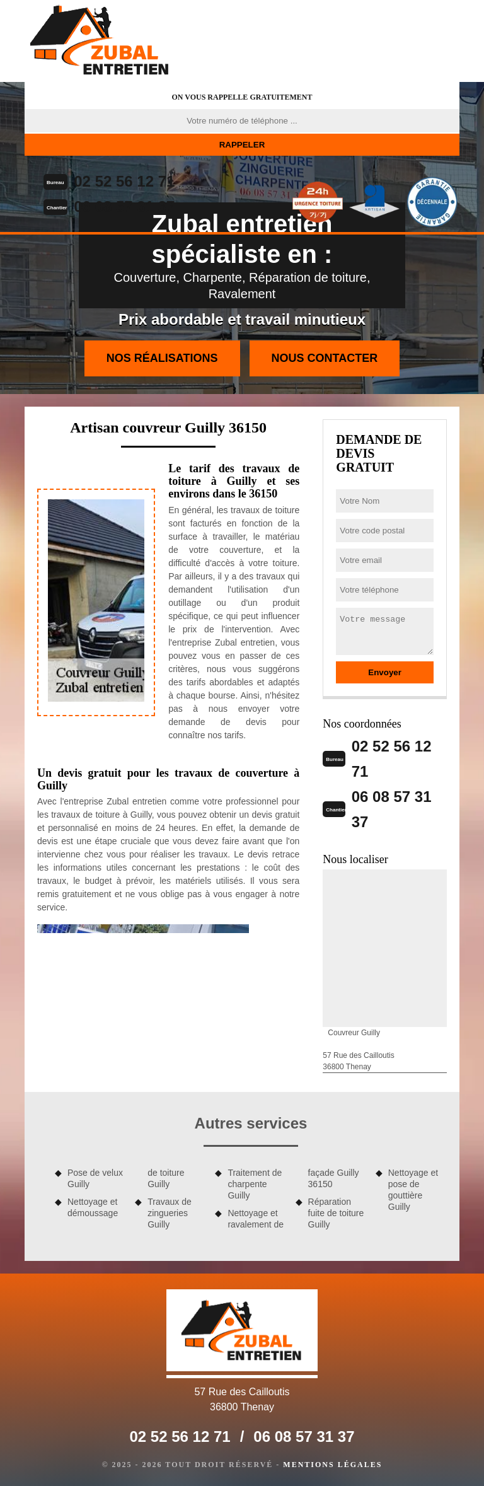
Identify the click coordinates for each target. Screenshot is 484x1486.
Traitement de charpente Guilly (255, 1184)
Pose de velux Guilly (95, 1178)
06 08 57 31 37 (124, 206)
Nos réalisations (162, 358)
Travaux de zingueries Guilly (169, 1213)
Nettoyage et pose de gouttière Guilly (413, 1190)
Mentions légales (332, 1464)
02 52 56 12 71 (124, 181)
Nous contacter (325, 358)
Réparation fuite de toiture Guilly (336, 1213)
